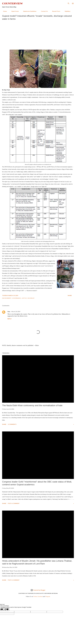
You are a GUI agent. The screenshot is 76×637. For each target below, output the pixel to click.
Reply (9, 319)
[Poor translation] (6, 609)
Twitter (35, 596)
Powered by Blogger (38, 590)
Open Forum (14, 11)
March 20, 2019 (15, 311)
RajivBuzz (66, 11)
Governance (16, 298)
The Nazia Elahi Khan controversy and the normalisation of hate (32, 405)
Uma (8, 311)
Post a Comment (14, 503)
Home (4, 11)
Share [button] (70, 295)
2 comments (12, 424)
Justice (24, 298)
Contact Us (43, 11)
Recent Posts (55, 11)
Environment (7, 298)
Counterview (12, 3)
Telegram (47, 596)
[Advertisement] (38, 34)
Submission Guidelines (28, 11)
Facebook (40, 596)
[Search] (68, 3)
